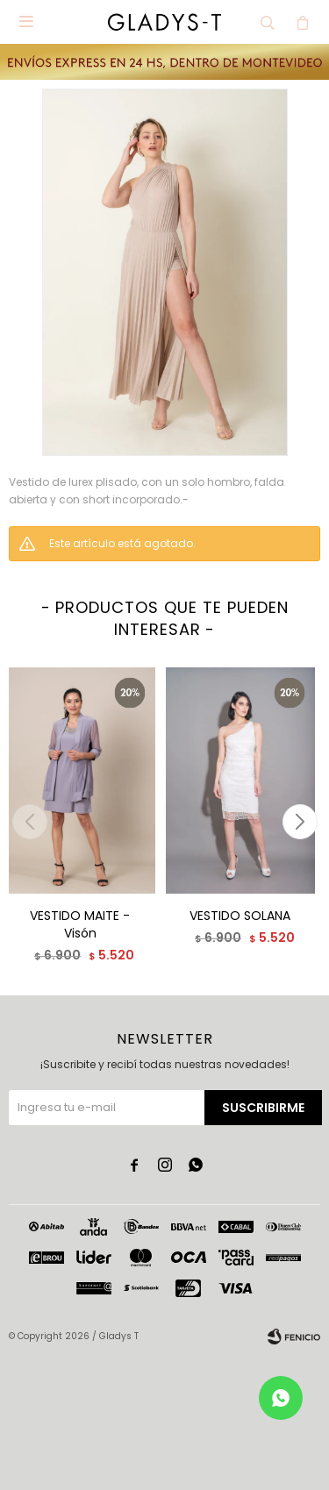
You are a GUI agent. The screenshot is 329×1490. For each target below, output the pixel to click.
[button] (299, 821)
